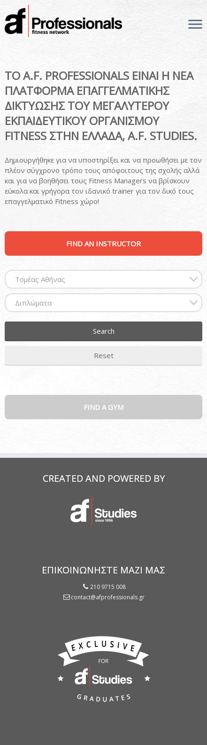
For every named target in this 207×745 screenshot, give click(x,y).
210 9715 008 (108, 587)
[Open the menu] (195, 25)
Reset (104, 355)
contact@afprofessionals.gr (108, 597)
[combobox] (103, 279)
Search (104, 331)
